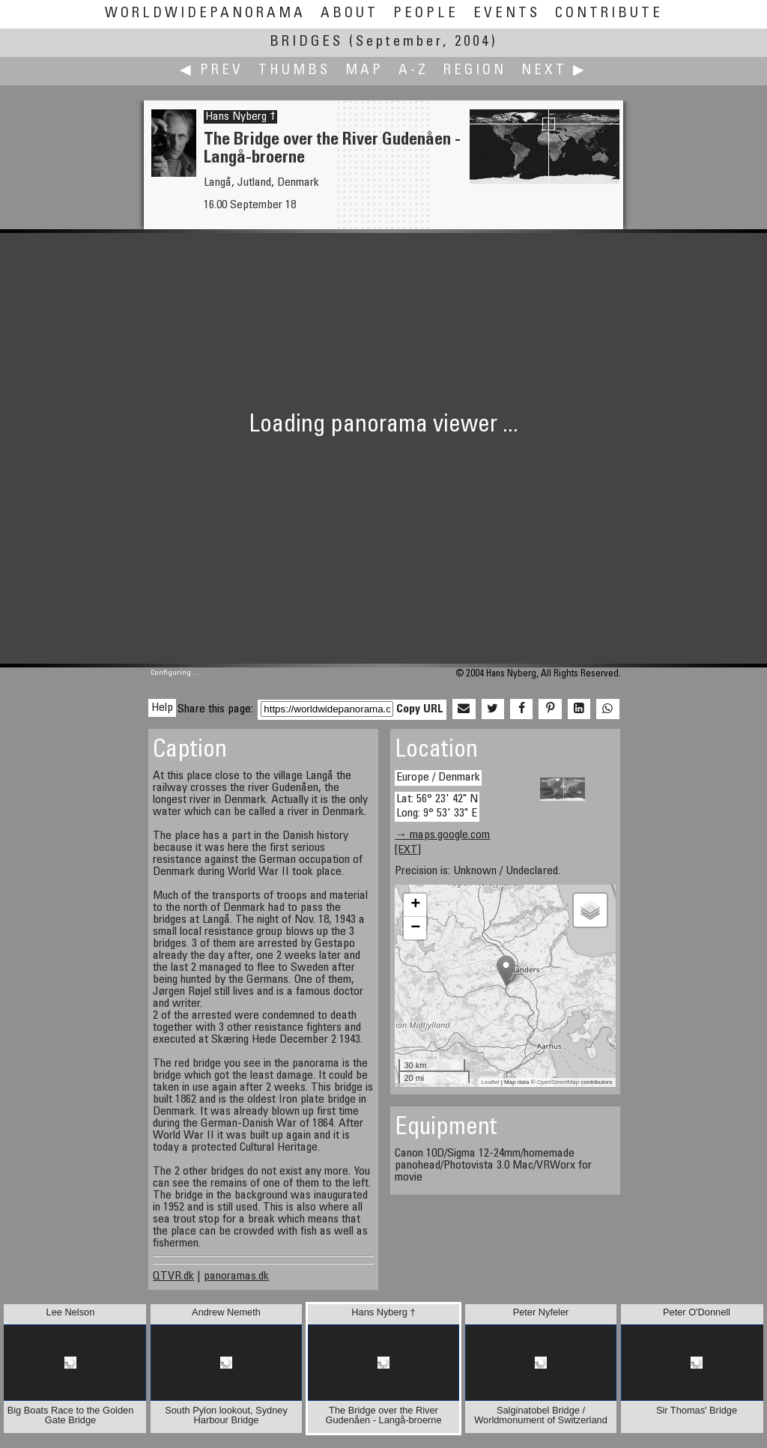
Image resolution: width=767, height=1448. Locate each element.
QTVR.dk (173, 1276)
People (425, 14)
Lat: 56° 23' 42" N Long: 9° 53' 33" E (437, 806)
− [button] (415, 928)
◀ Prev (211, 71)
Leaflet (491, 1082)
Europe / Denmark (438, 778)
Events (506, 14)
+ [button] (415, 905)
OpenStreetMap (558, 1082)
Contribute (609, 14)
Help (162, 708)
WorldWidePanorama (205, 14)
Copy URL (419, 709)
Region (474, 71)
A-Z (413, 71)
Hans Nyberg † (240, 117)
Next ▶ (554, 71)
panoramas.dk (236, 1276)
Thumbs (294, 71)
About (349, 14)
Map (364, 71)
